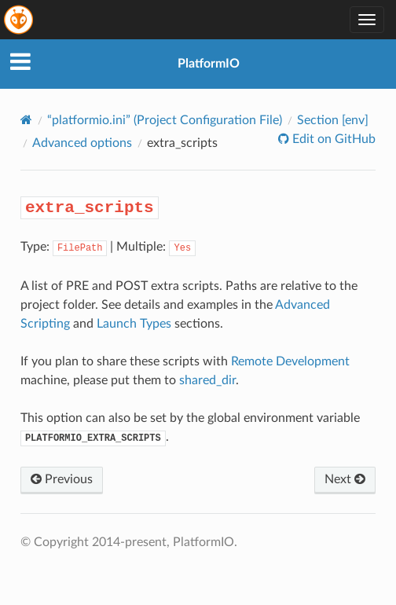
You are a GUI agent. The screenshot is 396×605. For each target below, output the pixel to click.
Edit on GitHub (332, 139)
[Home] (26, 119)
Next (344, 479)
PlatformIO (209, 63)
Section (332, 120)
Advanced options (82, 143)
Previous (62, 479)
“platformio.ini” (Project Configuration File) (164, 120)
